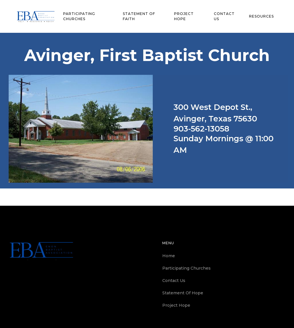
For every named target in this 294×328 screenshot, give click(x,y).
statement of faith (139, 16)
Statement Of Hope (182, 292)
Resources (261, 16)
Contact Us (173, 280)
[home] (35, 16)
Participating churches (79, 16)
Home (168, 255)
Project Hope (184, 16)
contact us (224, 16)
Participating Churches (186, 268)
